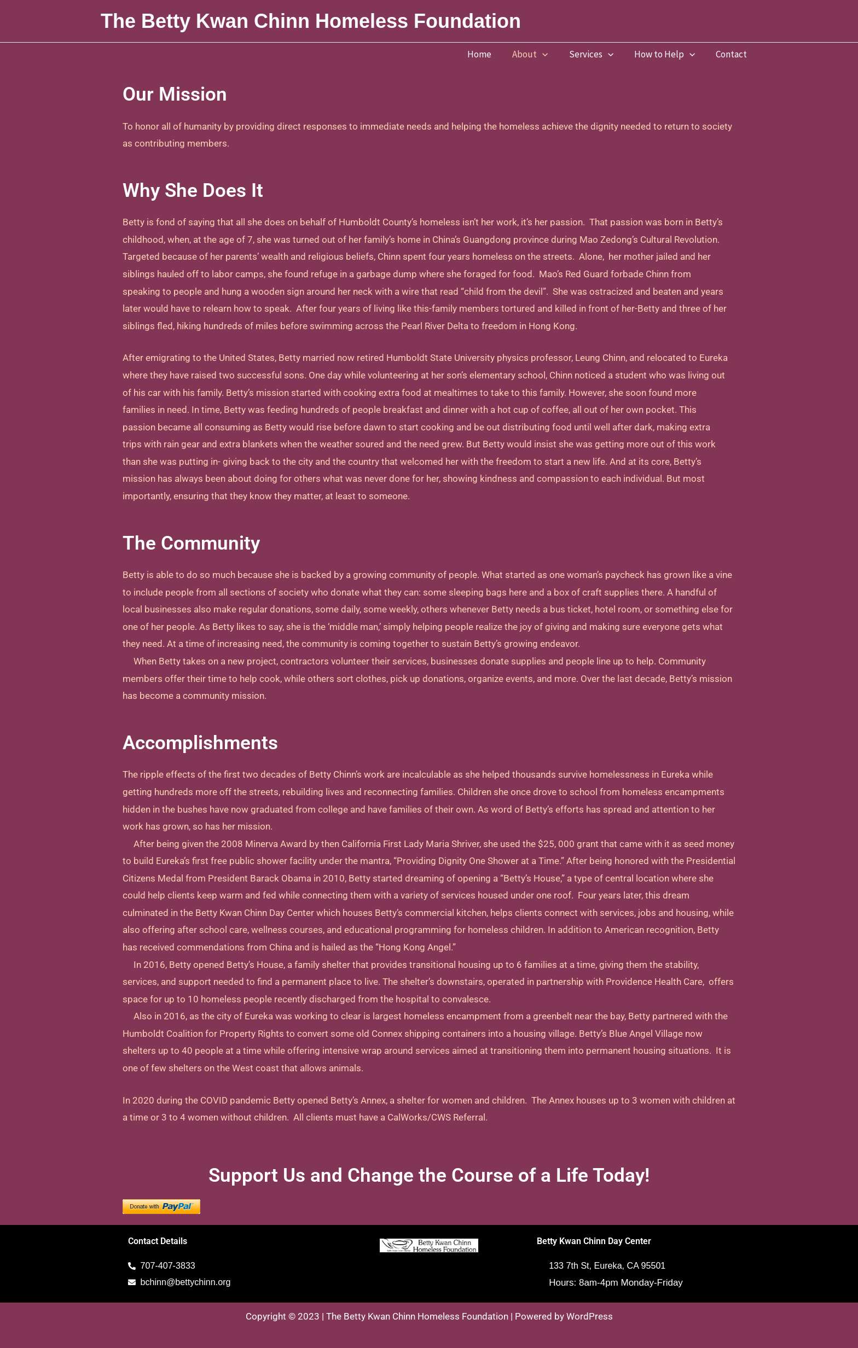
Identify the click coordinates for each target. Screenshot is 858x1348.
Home (489, 54)
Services (597, 54)
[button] (549, 54)
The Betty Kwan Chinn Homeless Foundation (311, 21)
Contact (732, 54)
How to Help (667, 54)
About (537, 54)
